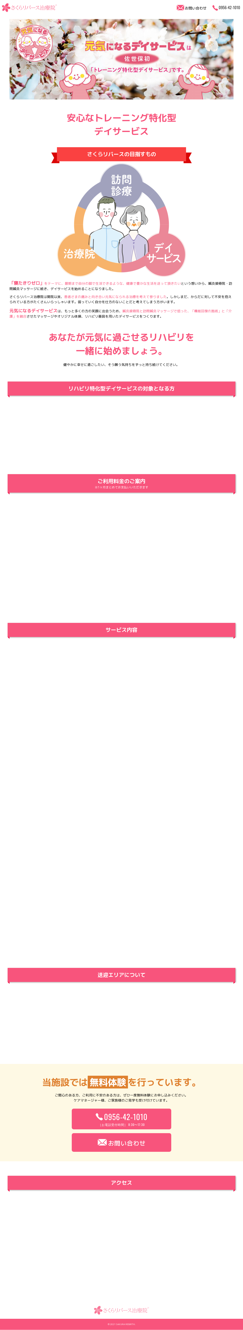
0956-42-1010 (121, 1119)
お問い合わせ (121, 1142)
